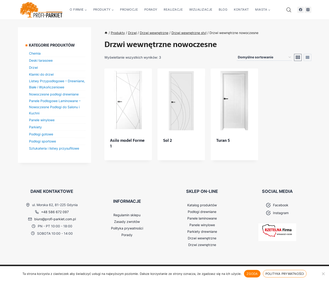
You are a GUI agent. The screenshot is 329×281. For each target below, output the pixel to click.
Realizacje (173, 9)
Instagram (281, 213)
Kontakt (241, 9)
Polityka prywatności (127, 228)
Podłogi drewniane (202, 212)
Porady (151, 9)
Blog (223, 9)
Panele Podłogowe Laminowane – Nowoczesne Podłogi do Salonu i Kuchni (55, 107)
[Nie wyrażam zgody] (323, 273)
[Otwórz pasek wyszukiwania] (288, 10)
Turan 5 (223, 140)
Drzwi (33, 67)
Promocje (129, 9)
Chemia (35, 53)
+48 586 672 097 (55, 212)
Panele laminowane (202, 218)
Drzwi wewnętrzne (202, 238)
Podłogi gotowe (41, 134)
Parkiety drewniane (202, 231)
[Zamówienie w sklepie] (264, 57)
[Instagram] (308, 10)
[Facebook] (300, 10)
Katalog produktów (202, 205)
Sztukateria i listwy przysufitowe (54, 148)
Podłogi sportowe (42, 141)
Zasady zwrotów (127, 222)
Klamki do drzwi (41, 74)
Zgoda (252, 274)
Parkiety (35, 127)
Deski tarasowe (41, 60)
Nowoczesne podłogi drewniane (54, 94)
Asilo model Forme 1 (127, 143)
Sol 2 (167, 140)
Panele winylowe (42, 120)
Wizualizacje (201, 9)
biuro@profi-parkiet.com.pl (55, 219)
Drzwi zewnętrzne (202, 245)
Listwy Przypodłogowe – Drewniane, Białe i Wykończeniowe (57, 84)
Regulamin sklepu (127, 215)
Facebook (280, 205)
